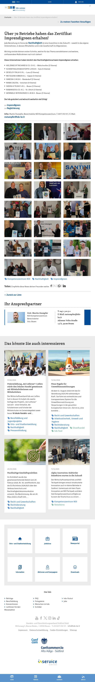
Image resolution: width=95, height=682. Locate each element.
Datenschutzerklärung (38, 630)
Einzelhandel (77, 427)
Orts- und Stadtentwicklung (22, 424)
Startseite (7, 17)
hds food (57, 431)
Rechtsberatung (60, 424)
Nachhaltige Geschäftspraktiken (22, 473)
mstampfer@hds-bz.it (14, 117)
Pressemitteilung (17, 430)
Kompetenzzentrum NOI (17, 279)
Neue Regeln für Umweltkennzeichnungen (63, 385)
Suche (49, 2)
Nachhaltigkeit (35, 43)
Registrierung (13, 108)
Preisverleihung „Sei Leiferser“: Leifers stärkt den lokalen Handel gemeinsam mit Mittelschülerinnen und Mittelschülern (25, 388)
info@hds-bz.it (74, 626)
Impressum (22, 630)
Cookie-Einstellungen (59, 630)
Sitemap (73, 630)
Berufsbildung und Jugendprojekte (17, 420)
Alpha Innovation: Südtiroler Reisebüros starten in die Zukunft (66, 474)
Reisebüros (58, 504)
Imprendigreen (14, 105)
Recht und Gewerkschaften (65, 415)
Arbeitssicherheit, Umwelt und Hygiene (67, 420)
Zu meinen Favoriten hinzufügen (75, 22)
